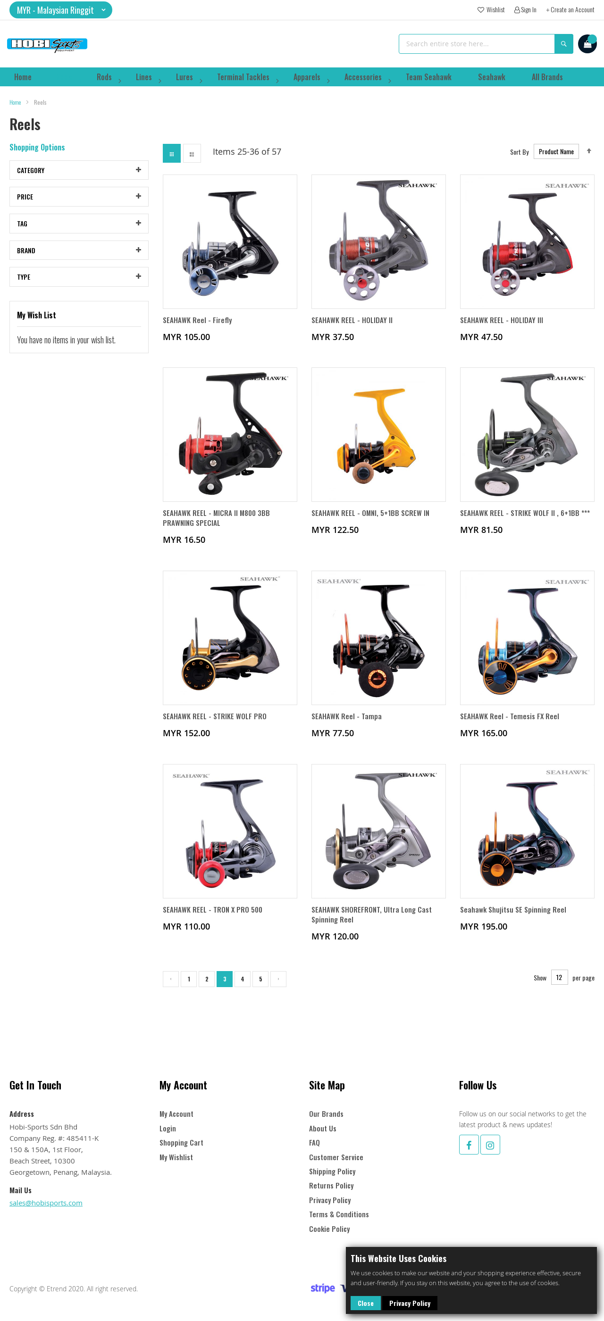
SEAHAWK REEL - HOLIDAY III (502, 326)
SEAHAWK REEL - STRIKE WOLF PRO (215, 725)
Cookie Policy (329, 1229)
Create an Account (573, 9)
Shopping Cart (181, 1142)
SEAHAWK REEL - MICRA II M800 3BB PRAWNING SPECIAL (218, 526)
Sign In (529, 9)
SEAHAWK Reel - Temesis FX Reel (510, 725)
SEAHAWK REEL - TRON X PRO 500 (214, 918)
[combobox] (486, 44)
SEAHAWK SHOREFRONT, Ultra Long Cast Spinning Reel (373, 924)
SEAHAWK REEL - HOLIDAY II (352, 326)
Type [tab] (23, 283)
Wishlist (495, 9)
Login (167, 1128)
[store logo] (47, 43)
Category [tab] (30, 177)
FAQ (314, 1142)
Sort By (519, 158)
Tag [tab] (22, 230)
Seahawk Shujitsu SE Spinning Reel (515, 918)
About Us (322, 1128)
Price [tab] (25, 203)
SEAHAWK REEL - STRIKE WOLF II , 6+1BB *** (526, 520)
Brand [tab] (26, 257)
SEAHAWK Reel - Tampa (346, 725)
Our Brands (326, 1114)
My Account (176, 1114)
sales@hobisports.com (46, 1202)
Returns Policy (331, 1185)
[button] (60, 9)
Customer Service (336, 1157)
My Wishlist (176, 1157)
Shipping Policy (332, 1171)
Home (15, 109)
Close (366, 1303)
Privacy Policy (409, 1303)
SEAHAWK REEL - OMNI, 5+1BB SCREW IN (372, 520)
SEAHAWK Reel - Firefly (198, 326)
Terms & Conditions (339, 1214)
